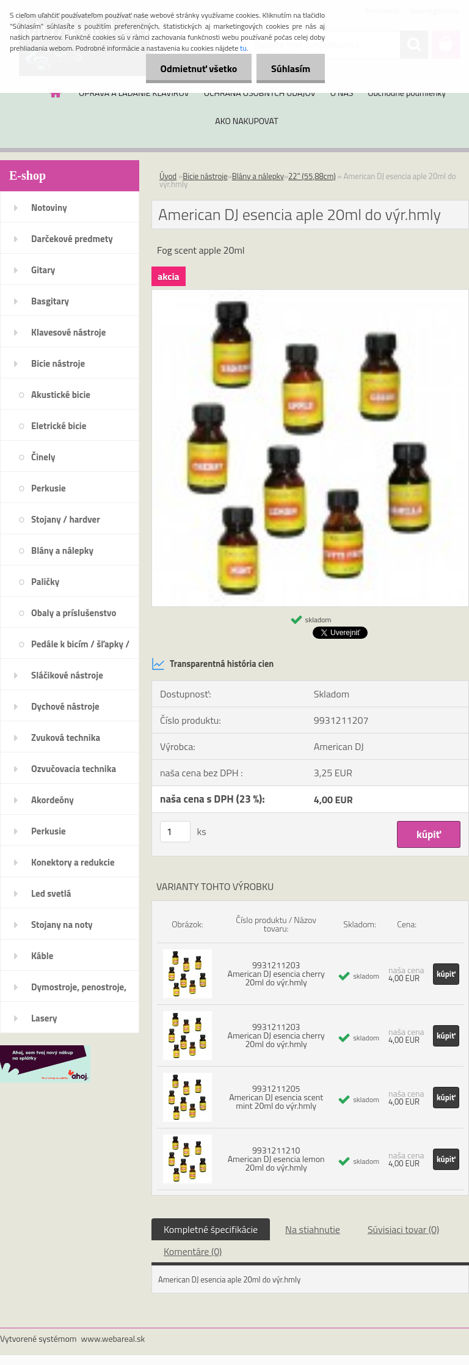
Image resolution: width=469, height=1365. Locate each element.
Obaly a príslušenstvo (73, 613)
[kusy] (175, 831)
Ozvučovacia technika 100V (73, 773)
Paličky (45, 582)
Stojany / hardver (65, 519)
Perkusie (48, 488)
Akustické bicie (60, 395)
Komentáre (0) (193, 1251)
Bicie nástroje (58, 363)
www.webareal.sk (113, 1338)
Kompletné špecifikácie (211, 1229)
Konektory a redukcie (73, 862)
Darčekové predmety (72, 239)
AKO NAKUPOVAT (246, 120)
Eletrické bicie (58, 426)
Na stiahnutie (312, 1229)
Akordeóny (52, 800)
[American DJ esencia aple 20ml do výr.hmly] (310, 294)
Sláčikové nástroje (67, 675)
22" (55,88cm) (312, 176)
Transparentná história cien (212, 664)
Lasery (44, 1018)
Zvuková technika (65, 737)
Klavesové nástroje (68, 332)
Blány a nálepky (62, 550)
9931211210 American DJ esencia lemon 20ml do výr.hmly (276, 1159)
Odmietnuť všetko (196, 68)
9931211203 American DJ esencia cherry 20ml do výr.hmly (276, 973)
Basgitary (50, 301)
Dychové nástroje (65, 706)
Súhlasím (290, 68)
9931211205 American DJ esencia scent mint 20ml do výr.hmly (276, 1097)
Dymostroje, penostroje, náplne (78, 991)
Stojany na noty (62, 925)
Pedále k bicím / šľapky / (80, 644)
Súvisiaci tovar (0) (403, 1229)
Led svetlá (51, 893)
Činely (43, 457)
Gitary (43, 270)
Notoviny (49, 208)
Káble (42, 956)
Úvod (167, 176)
